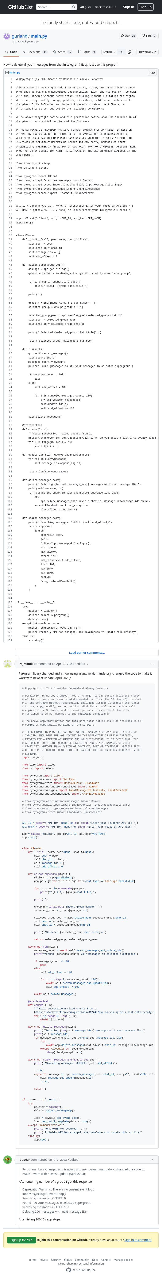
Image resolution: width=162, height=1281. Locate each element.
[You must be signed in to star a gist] (128, 36)
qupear (25, 1160)
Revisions (35, 52)
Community (82, 1260)
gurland (19, 36)
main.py (39, 36)
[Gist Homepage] (20, 6)
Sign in (128, 7)
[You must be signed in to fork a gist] (149, 36)
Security (56, 1260)
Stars (63, 52)
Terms (32, 1260)
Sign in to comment (137, 1240)
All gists (85, 7)
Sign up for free (21, 1240)
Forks (87, 52)
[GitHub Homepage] (68, 1270)
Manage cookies (123, 1260)
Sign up (145, 7)
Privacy (43, 1260)
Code (11, 52)
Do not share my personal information (81, 1263)
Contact (106, 1260)
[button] (129, 52)
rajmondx (27, 664)
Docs (95, 1260)
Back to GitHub (105, 7)
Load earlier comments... (87, 653)
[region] (81, 360)
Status (68, 1260)
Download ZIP (147, 52)
